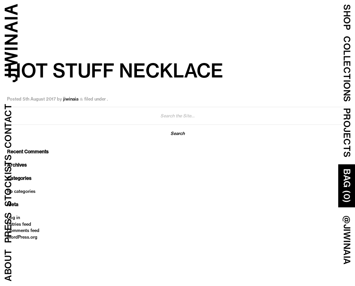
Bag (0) (346, 186)
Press (8, 227)
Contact (8, 126)
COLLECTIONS (346, 69)
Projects (346, 133)
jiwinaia (70, 99)
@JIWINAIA (346, 240)
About (8, 265)
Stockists (8, 181)
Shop (346, 17)
